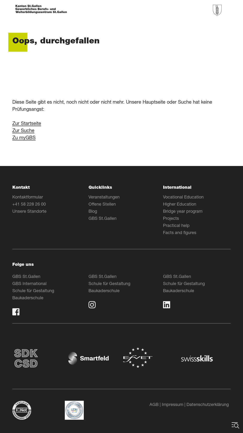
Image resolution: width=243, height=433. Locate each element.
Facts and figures (179, 232)
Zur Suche (23, 130)
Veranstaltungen (104, 196)
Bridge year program (182, 211)
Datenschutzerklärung (208, 404)
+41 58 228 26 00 (29, 204)
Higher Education (179, 204)
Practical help (176, 225)
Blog (93, 211)
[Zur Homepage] (41, 9)
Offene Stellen (102, 204)
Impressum (172, 404)
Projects (171, 218)
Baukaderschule (27, 297)
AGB (154, 404)
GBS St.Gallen (103, 218)
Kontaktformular (27, 196)
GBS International (29, 283)
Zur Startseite (26, 123)
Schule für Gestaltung (33, 290)
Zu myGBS (24, 137)
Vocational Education (183, 196)
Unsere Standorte (29, 211)
